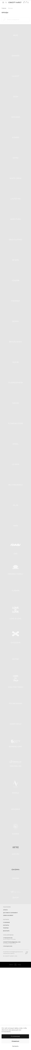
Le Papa (15, 464)
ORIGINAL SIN (15, 766)
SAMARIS (15, 56)
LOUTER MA (15, 199)
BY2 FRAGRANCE (15, 485)
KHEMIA (15, 834)
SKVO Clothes (15, 240)
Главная (4, 8)
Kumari (15, 137)
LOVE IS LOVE (15, 619)
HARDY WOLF (15, 724)
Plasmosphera (15, 383)
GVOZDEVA (15, 643)
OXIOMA (15, 878)
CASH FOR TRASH (15, 687)
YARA (15, 526)
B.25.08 (15, 362)
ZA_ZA (15, 505)
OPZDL (15, 444)
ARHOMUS (15, 809)
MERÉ (15, 35)
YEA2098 (15, 281)
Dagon (15, 403)
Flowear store (15, 423)
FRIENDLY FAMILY (15, 574)
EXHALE (15, 793)
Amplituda (15, 219)
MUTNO (15, 659)
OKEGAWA (15, 117)
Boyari (15, 321)
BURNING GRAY (15, 747)
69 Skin (15, 260)
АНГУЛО (15, 854)
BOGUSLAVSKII (15, 342)
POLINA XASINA (15, 704)
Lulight (15, 76)
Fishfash (15, 301)
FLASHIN (15, 591)
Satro (15, 158)
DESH (15, 97)
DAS (15, 554)
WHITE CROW (15, 178)
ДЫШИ (15, 898)
